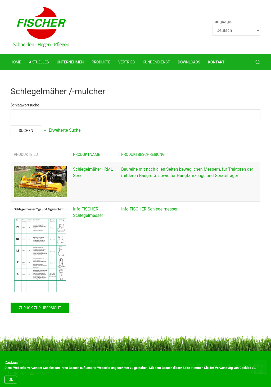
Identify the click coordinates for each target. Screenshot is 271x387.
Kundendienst (156, 62)
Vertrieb (126, 62)
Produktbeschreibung (143, 154)
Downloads (189, 62)
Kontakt (216, 62)
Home (16, 62)
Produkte (101, 62)
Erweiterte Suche (61, 130)
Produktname (86, 154)
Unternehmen (70, 62)
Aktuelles (39, 62)
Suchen (26, 130)
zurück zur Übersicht (40, 308)
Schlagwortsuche (25, 105)
